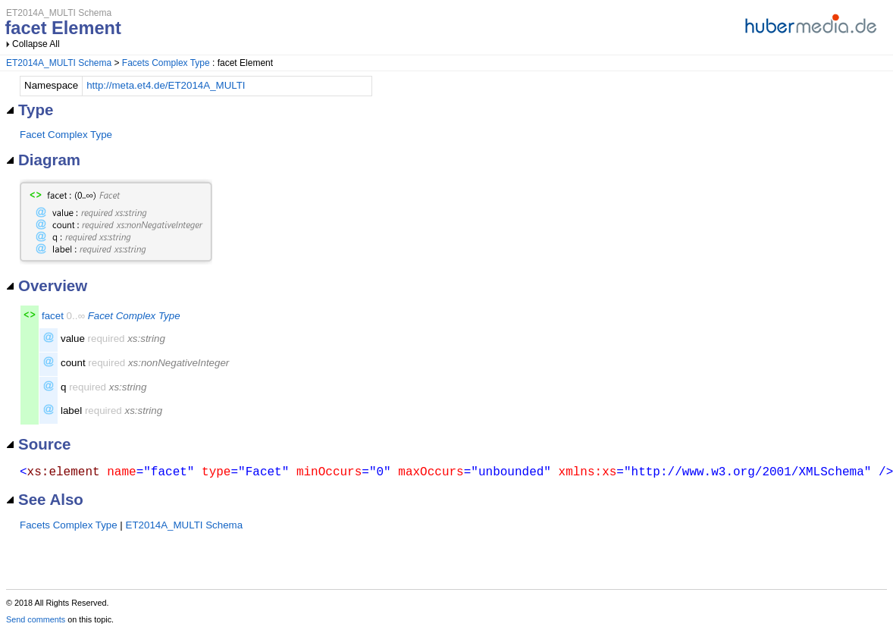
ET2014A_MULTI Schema (58, 63)
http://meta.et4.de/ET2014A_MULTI (165, 85)
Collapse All (36, 44)
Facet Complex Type (66, 134)
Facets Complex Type (166, 63)
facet (53, 315)
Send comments (35, 619)
